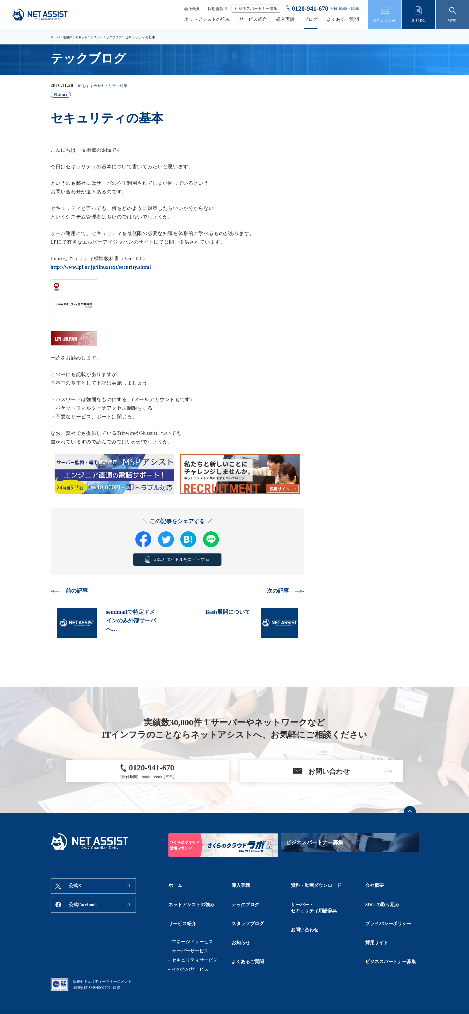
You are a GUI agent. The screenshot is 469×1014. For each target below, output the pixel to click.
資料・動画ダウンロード (316, 890)
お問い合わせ (304, 918)
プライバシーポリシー (388, 912)
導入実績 (285, 19)
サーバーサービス (190, 935)
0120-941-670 (310, 8)
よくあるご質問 (343, 19)
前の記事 (79, 591)
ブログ (310, 19)
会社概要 (192, 9)
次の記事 (275, 591)
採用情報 (216, 9)
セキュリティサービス (195, 944)
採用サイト (376, 923)
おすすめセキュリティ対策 (108, 85)
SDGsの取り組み (382, 901)
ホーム (175, 890)
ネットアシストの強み (207, 19)
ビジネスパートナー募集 (255, 8)
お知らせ (241, 923)
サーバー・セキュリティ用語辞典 (314, 904)
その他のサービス (190, 953)
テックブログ (118, 37)
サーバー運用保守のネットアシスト (78, 37)
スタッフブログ (248, 912)
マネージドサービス (192, 926)
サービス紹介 (253, 19)
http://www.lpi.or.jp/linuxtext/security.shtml (101, 267)
